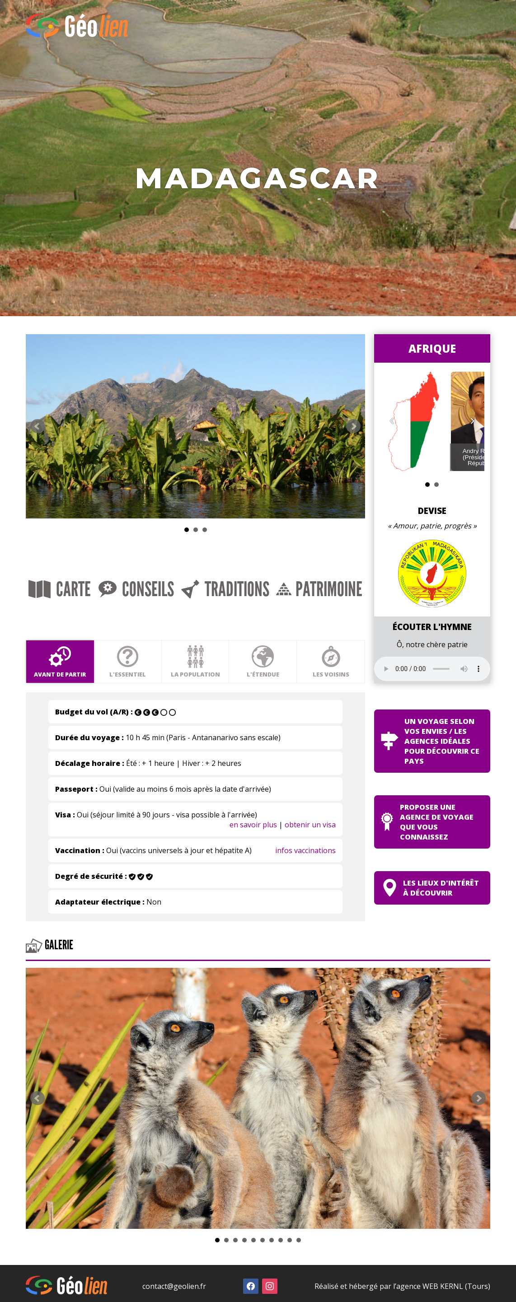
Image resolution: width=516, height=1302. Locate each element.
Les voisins (391, 683)
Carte (68, 618)
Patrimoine (377, 618)
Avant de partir (67, 683)
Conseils (160, 618)
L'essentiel (147, 683)
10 (298, 1261)
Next (420, 445)
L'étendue (310, 683)
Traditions (266, 618)
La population (228, 683)
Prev (37, 445)
